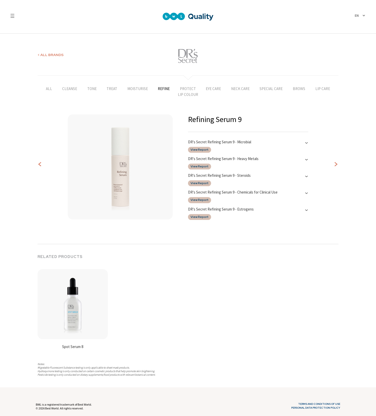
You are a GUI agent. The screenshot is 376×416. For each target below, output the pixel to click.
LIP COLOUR (188, 94)
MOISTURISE (137, 88)
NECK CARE (240, 88)
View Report (200, 149)
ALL (49, 88)
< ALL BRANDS (51, 55)
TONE (92, 88)
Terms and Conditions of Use (319, 404)
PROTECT (188, 88)
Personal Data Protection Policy (315, 407)
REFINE (164, 88)
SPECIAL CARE (271, 88)
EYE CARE (213, 88)
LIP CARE (322, 88)
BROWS (299, 88)
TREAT (112, 88)
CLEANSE (69, 88)
